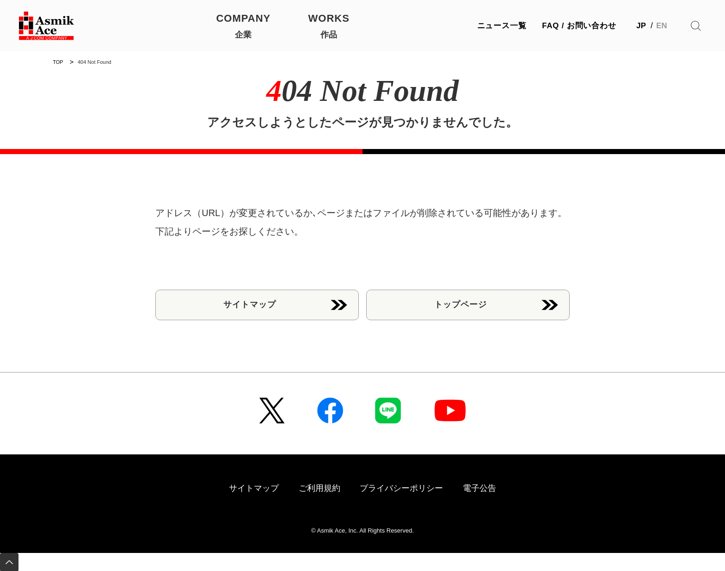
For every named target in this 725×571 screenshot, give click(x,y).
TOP (58, 62)
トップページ (460, 304)
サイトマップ (249, 304)
